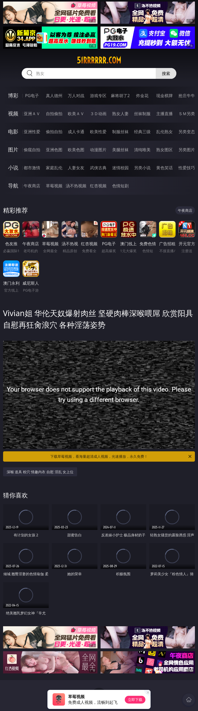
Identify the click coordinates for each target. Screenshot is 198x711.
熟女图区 (164, 150)
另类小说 (142, 168)
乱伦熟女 (164, 131)
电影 (13, 131)
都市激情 (32, 168)
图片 (13, 149)
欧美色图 (76, 150)
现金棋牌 (164, 95)
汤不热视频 (76, 186)
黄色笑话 (164, 168)
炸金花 (142, 95)
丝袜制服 (142, 113)
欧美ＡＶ (76, 113)
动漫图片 (98, 150)
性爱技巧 (186, 168)
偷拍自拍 (54, 131)
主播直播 (164, 113)
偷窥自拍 (32, 150)
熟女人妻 (120, 113)
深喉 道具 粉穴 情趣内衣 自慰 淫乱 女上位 (40, 471)
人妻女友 (76, 168)
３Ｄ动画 (98, 113)
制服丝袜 (120, 131)
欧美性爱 (98, 131)
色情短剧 (120, 186)
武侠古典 (98, 168)
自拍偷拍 (54, 113)
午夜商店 (32, 186)
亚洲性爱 (32, 131)
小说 (13, 167)
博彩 (13, 95)
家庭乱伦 (54, 168)
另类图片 (186, 150)
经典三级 (142, 131)
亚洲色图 (54, 150)
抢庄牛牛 (186, 95)
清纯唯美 (142, 150)
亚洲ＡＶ (32, 113)
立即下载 (135, 699)
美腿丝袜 (120, 150)
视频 (13, 113)
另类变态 (186, 131)
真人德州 (54, 95)
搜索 (166, 73)
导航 (13, 185)
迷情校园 (120, 168)
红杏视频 (98, 186)
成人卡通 (76, 131)
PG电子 (32, 95)
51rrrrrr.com (99, 60)
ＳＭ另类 (186, 113)
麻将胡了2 (120, 95)
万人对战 (76, 95)
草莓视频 (54, 186)
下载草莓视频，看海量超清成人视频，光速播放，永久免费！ (121, 456)
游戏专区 (98, 95)
